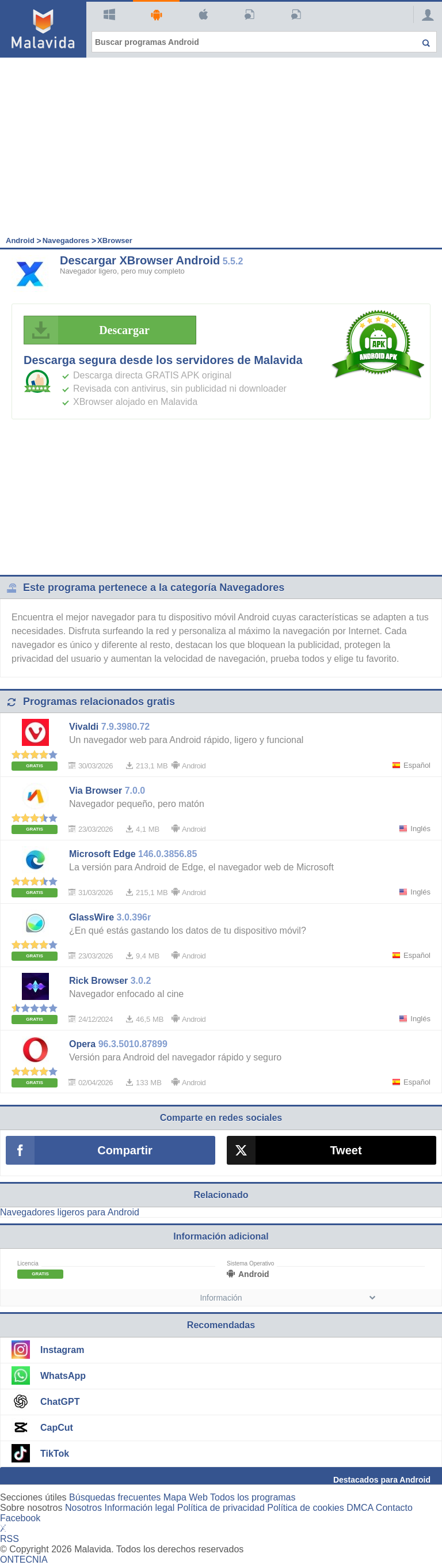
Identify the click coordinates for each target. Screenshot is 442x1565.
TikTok (54, 1453)
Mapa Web (185, 1497)
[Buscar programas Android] (264, 42)
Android (155, 15)
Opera (82, 1044)
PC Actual (294, 14)
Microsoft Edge (102, 854)
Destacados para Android (381, 1479)
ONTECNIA (24, 1559)
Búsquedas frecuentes (115, 1497)
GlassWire (91, 917)
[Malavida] (43, 29)
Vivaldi (83, 727)
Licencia (28, 1264)
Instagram (62, 1350)
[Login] (424, 14)
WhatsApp (63, 1376)
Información (221, 1297)
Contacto (394, 1508)
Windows (108, 14)
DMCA (359, 1508)
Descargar (90, 330)
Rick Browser (98, 981)
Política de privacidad (221, 1508)
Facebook (20, 1518)
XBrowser (114, 240)
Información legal (139, 1508)
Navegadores (66, 240)
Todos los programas (253, 1497)
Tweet (345, 1150)
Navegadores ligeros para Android (69, 1212)
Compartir (125, 1150)
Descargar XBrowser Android (140, 260)
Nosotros (83, 1508)
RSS (9, 1539)
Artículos (248, 14)
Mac (201, 14)
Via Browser (95, 790)
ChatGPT (59, 1402)
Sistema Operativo (250, 1264)
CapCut (56, 1428)
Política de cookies (305, 1508)
